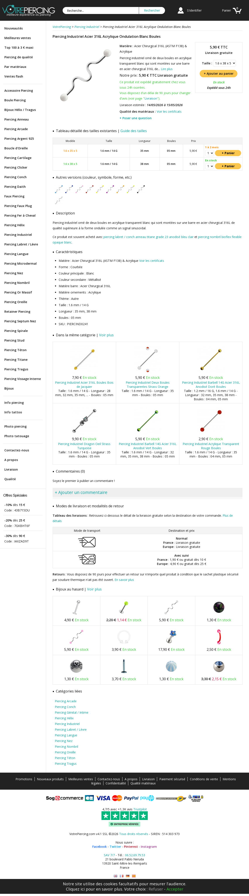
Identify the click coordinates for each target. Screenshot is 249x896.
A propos (11, 460)
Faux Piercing (14, 196)
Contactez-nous (16, 450)
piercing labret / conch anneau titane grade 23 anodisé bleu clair (148, 237)
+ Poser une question (136, 118)
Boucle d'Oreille (16, 148)
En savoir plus (124, 580)
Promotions (23, 779)
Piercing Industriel (18, 235)
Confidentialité (116, 783)
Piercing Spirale (16, 331)
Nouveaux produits (50, 779)
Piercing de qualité (18, 57)
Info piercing (14, 403)
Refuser (156, 889)
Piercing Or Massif (18, 292)
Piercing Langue (16, 254)
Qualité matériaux (143, 783)
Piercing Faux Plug (18, 206)
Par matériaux (15, 67)
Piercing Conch (15, 177)
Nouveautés (13, 28)
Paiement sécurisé (172, 779)
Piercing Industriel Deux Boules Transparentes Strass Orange (148, 384)
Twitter (115, 846)
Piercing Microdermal (20, 263)
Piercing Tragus (16, 369)
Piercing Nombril (17, 283)
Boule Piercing (15, 100)
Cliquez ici (75, 889)
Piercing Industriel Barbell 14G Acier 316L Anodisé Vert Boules (148, 446)
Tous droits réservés (133, 834)
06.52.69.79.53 (135, 855)
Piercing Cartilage (17, 158)
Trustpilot (140, 809)
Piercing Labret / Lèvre (21, 244)
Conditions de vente (204, 779)
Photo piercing (15, 426)
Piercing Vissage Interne (22, 379)
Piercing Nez (13, 273)
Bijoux (9, 388)
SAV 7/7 (109, 855)
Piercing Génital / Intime (71, 712)
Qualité (10, 479)
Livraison (11, 469)
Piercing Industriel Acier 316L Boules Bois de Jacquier (84, 384)
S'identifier (194, 10)
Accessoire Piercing (18, 90)
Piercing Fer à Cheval (20, 215)
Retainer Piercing (17, 311)
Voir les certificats (169, 111)
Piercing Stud (14, 340)
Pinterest (131, 846)
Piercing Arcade (16, 129)
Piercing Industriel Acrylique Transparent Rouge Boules (211, 446)
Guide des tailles (133, 130)
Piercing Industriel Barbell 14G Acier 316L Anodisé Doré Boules (211, 384)
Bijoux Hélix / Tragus (20, 110)
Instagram (149, 846)
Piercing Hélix (14, 225)
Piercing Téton (15, 350)
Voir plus (106, 335)
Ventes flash (13, 76)
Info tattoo (13, 412)
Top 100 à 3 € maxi (18, 47)
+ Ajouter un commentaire (81, 492)
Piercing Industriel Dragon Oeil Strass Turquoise (84, 446)
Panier (226, 10)
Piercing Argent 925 (19, 138)
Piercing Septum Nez (20, 321)
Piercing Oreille (15, 302)
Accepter (175, 889)
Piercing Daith (15, 187)
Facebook (99, 846)
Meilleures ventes (17, 38)
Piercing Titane (15, 359)
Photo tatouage (16, 436)
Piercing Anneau (16, 119)
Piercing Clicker (15, 167)
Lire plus (167, 69)
